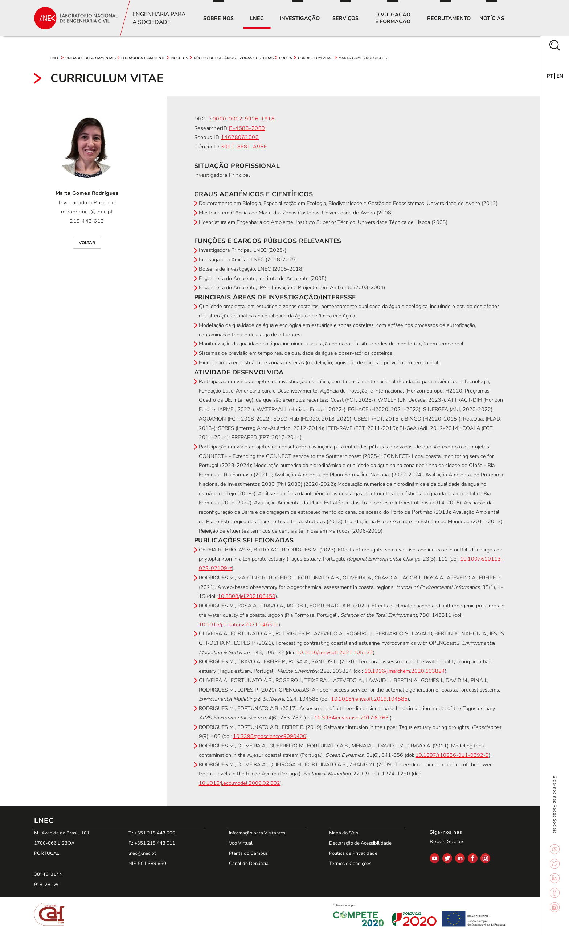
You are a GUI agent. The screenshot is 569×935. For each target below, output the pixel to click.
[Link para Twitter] (555, 864)
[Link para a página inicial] (76, 18)
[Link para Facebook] (555, 893)
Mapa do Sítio (343, 833)
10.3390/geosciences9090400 (269, 736)
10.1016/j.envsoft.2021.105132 (334, 652)
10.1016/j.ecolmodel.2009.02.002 (239, 783)
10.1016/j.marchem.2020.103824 (404, 671)
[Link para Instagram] (555, 908)
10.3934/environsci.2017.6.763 (351, 717)
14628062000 (240, 137)
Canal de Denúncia (249, 863)
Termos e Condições (350, 863)
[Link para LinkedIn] (555, 879)
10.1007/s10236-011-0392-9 (452, 755)
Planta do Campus (248, 853)
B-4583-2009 (247, 128)
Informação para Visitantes (257, 833)
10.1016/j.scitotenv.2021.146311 (239, 624)
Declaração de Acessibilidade (360, 843)
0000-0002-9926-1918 (244, 118)
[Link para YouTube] (555, 850)
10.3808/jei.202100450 (246, 596)
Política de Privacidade (353, 853)
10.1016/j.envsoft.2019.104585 (369, 699)
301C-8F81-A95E (244, 146)
